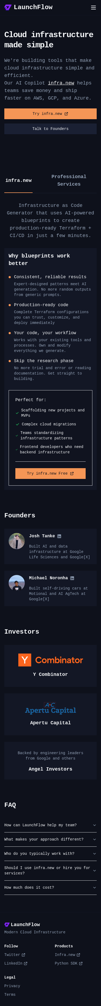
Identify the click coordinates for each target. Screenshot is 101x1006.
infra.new (61, 83)
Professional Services (68, 180)
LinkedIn (16, 963)
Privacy (12, 986)
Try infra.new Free (50, 473)
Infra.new (68, 955)
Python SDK (69, 963)
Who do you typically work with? (50, 854)
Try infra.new (50, 114)
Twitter (15, 955)
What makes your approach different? (50, 839)
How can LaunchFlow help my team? (50, 825)
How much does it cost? (50, 887)
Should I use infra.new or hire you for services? (50, 871)
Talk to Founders (50, 129)
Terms (10, 995)
